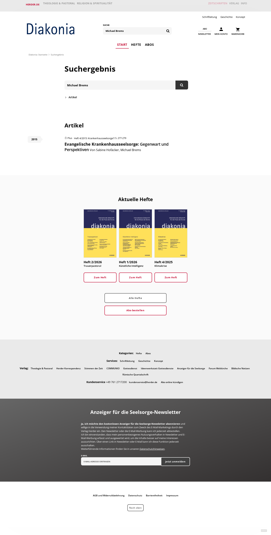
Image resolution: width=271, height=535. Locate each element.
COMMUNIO (113, 366)
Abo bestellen (135, 308)
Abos (149, 42)
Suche (106, 22)
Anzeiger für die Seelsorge (191, 366)
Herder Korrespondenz (68, 366)
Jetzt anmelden (175, 460)
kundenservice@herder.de (143, 380)
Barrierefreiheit (154, 494)
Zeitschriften (210, 4)
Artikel (73, 95)
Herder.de (32, 4)
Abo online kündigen (172, 380)
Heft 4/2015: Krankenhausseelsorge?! (94, 136)
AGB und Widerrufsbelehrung (109, 494)
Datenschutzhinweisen (152, 447)
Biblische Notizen (240, 366)
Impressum (172, 494)
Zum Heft (100, 275)
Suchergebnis (57, 52)
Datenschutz (135, 494)
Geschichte (226, 14)
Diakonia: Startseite (38, 52)
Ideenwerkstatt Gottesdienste (157, 366)
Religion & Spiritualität (95, 4)
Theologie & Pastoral (59, 4)
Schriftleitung (209, 14)
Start (122, 42)
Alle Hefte (135, 296)
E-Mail (84, 454)
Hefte (136, 42)
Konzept (240, 14)
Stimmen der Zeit (93, 366)
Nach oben (135, 506)
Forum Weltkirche (218, 366)
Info (242, 4)
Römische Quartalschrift (135, 372)
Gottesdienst (130, 366)
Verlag (229, 4)
